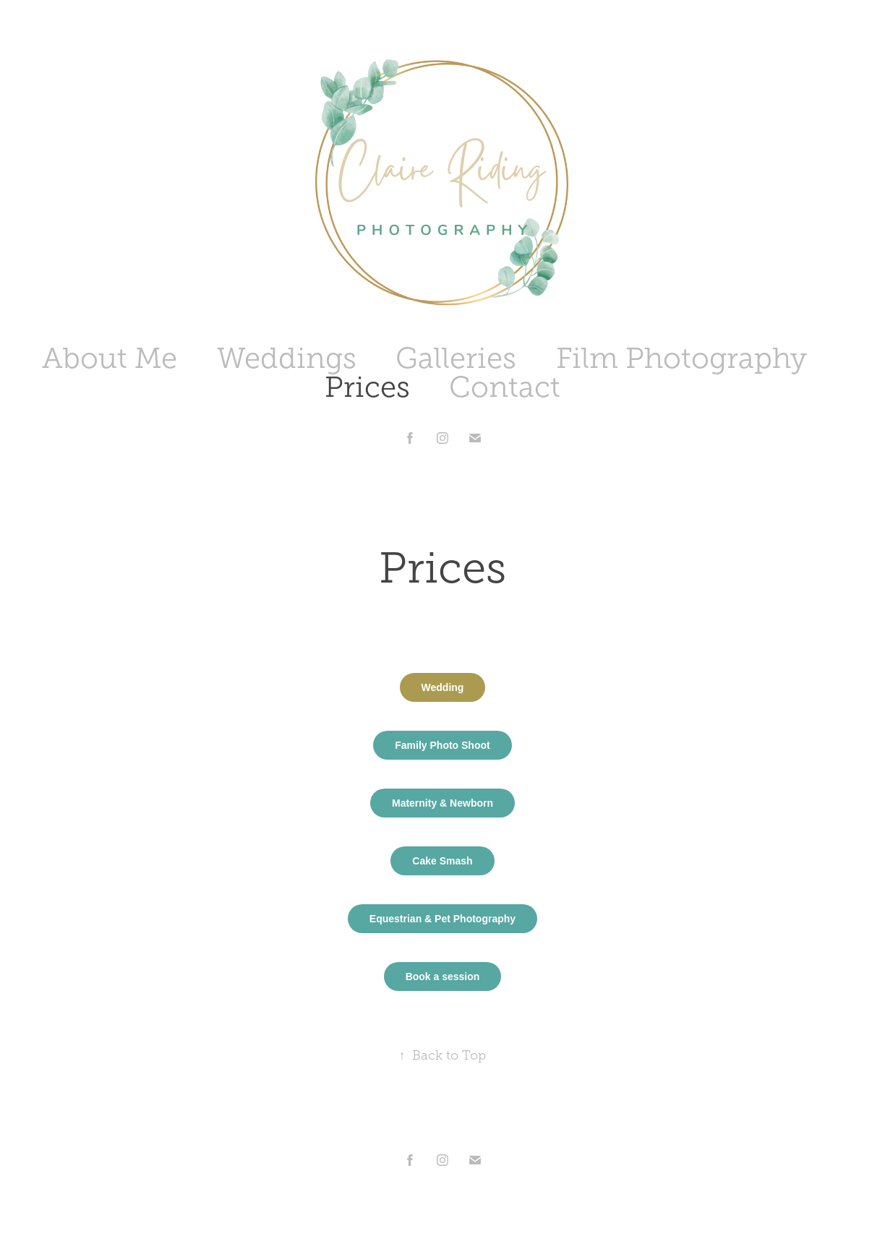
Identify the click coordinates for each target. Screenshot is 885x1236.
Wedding (443, 687)
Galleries (456, 358)
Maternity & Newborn (442, 803)
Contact (504, 387)
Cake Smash (442, 861)
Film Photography (681, 358)
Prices (367, 387)
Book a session (443, 976)
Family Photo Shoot (442, 745)
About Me (109, 358)
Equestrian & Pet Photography (442, 918)
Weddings (286, 358)
